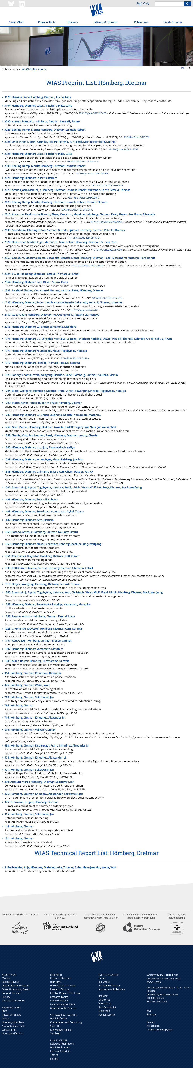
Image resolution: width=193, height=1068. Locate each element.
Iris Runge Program (109, 985)
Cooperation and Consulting (66, 1022)
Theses (54, 1055)
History (6, 996)
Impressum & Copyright (160, 1029)
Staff (4, 1011)
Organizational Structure (15, 985)
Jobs (149, 1010)
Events (102, 978)
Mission (6, 978)
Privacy (151, 1022)
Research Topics (59, 996)
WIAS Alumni (9, 1029)
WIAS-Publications (34, 69)
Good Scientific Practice (63, 1008)
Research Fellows (11, 1014)
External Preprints (60, 1051)
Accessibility (153, 1025)
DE (183, 68)
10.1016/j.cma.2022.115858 (122, 149)
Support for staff (11, 993)
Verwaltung (104, 1003)
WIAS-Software (58, 1018)
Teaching (55, 1033)
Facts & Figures (10, 981)
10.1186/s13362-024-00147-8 (83, 237)
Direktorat (104, 999)
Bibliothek (104, 1011)
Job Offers (104, 981)
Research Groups (59, 989)
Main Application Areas (63, 985)
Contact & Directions (13, 1000)
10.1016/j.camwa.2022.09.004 (92, 173)
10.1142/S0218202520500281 (106, 222)
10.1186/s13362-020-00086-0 (83, 197)
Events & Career (172, 22)
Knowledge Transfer (61, 1029)
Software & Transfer (105, 22)
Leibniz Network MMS (62, 1004)
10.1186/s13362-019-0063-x (74, 358)
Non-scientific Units (13, 1033)
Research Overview (60, 978)
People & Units (46, 22)
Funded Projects (59, 1000)
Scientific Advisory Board (16, 989)
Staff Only (143, 3)
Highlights (55, 981)
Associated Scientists (13, 1026)
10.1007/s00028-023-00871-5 (82, 161)
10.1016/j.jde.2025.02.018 (92, 113)
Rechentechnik (106, 1014)
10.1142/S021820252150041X (107, 185)
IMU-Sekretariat (107, 1007)
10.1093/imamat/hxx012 (83, 310)
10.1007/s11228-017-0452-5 (107, 298)
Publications (141, 22)
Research (73, 22)
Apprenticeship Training (111, 989)
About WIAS (16, 22)
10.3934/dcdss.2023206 (136, 137)
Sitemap (151, 1014)
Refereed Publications (62, 1043)
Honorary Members (13, 1022)
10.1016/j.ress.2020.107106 (107, 249)
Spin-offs (55, 1026)
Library (54, 1058)
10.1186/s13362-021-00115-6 (76, 209)
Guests (6, 1018)
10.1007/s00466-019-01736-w (87, 265)
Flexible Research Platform (65, 993)
